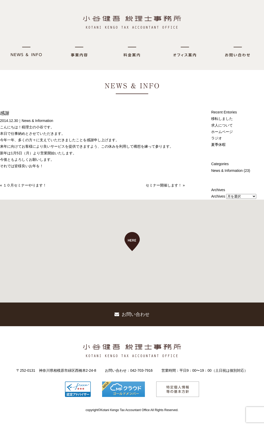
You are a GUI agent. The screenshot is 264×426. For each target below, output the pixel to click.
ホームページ (222, 132)
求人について (222, 125)
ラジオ (216, 138)
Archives (218, 196)
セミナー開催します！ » (165, 185)
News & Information (37, 121)
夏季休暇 (218, 145)
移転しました (222, 119)
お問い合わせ (132, 314)
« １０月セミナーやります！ (23, 185)
